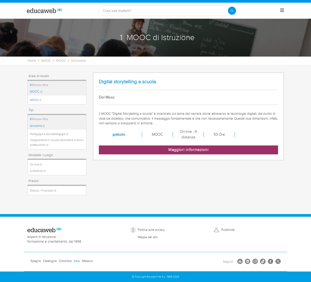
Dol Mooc (107, 97)
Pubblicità (227, 230)
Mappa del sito (148, 237)
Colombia (65, 261)
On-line (36, 164)
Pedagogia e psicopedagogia (49, 134)
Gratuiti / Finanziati (43, 190)
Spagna (35, 261)
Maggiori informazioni (188, 149)
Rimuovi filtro (39, 85)
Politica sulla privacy (151, 230)
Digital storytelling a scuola (127, 82)
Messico (87, 261)
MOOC (36, 92)
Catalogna (50, 261)
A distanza (38, 171)
